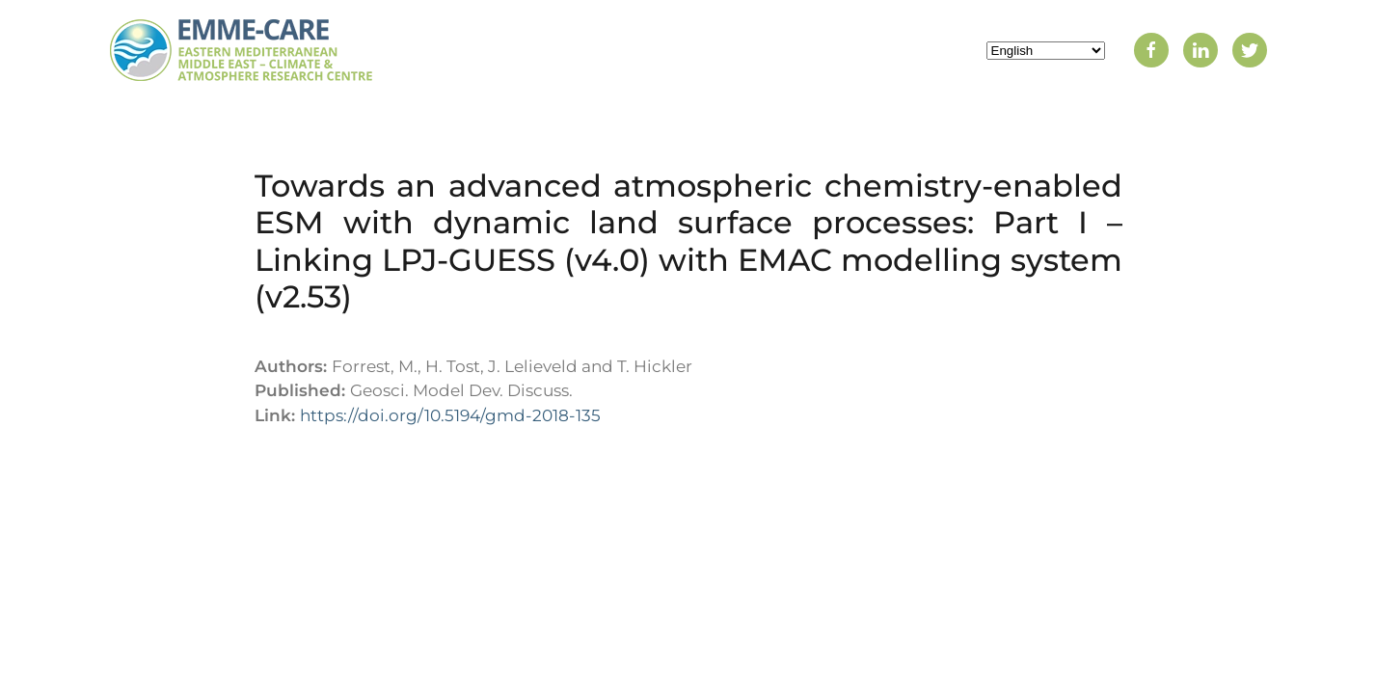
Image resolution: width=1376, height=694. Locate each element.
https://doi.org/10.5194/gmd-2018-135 (450, 415)
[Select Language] (1045, 50)
